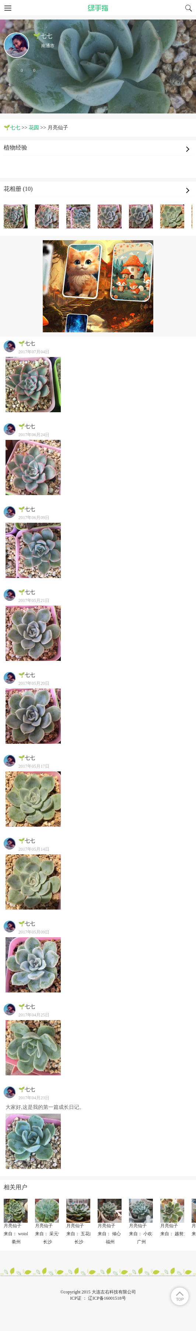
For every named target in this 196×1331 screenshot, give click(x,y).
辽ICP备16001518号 (107, 1298)
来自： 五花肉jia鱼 (84, 1233)
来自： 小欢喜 (143, 1233)
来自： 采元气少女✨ (56, 1233)
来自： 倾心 (109, 1233)
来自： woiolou (18, 1233)
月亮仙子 (12, 1225)
